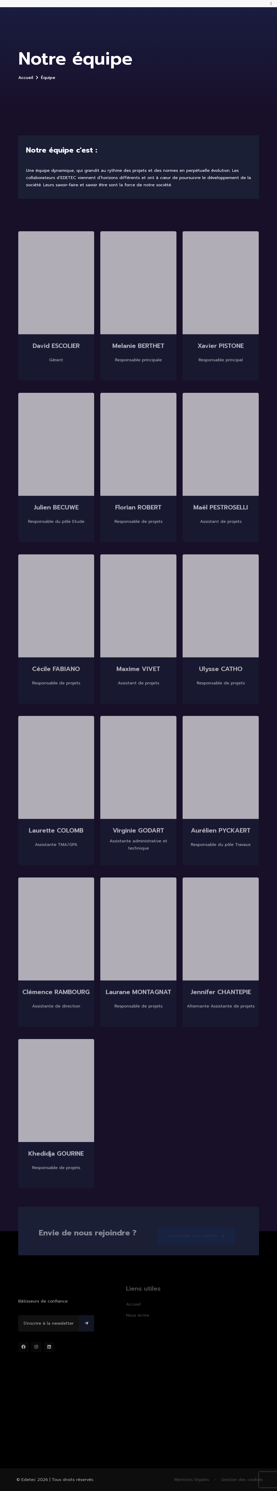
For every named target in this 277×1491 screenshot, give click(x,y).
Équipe (48, 78)
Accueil (25, 78)
